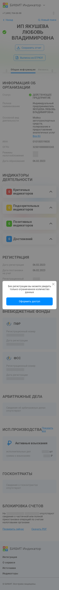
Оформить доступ (29, 301)
